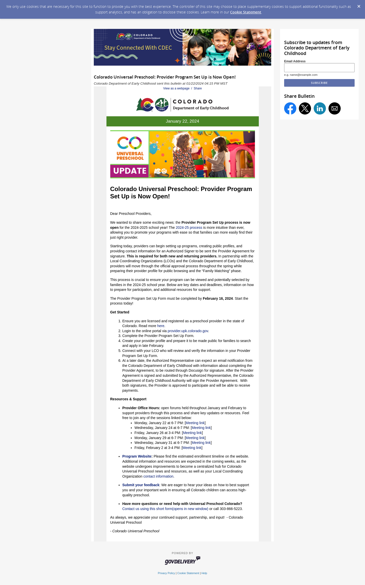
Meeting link (195, 423)
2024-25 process (189, 227)
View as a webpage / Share (182, 88)
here (160, 326)
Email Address (295, 61)
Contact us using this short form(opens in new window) (165, 509)
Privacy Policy (166, 573)
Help (204, 573)
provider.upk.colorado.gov (188, 331)
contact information (158, 476)
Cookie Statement (245, 12)
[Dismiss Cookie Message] (358, 5)
